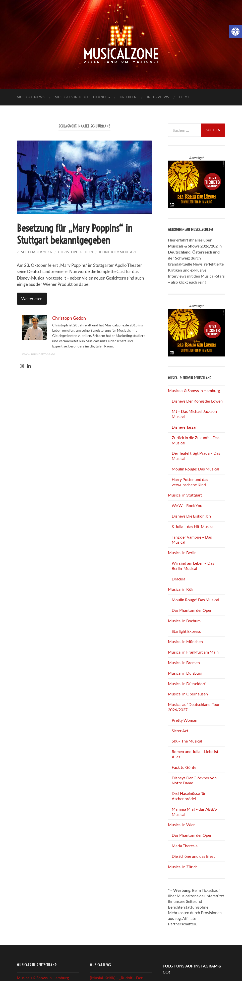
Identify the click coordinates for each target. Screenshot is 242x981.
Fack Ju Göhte (184, 767)
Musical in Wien (182, 824)
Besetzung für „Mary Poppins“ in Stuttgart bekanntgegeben (74, 234)
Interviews (158, 97)
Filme (184, 97)
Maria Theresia (185, 845)
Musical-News (31, 97)
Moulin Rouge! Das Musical (195, 468)
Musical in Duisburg (185, 673)
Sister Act (180, 730)
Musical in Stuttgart (185, 495)
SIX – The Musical (187, 741)
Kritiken (128, 97)
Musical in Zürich (183, 866)
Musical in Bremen (184, 662)
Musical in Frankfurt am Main (193, 652)
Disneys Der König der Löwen (197, 401)
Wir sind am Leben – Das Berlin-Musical (193, 566)
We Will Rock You (187, 505)
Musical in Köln (181, 589)
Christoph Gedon (75, 252)
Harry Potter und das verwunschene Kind (190, 482)
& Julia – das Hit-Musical (193, 526)
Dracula (178, 578)
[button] (235, 31)
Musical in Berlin (182, 552)
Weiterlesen (31, 298)
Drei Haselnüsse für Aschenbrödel (189, 796)
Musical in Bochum (184, 620)
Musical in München (185, 641)
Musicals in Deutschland (80, 97)
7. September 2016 (34, 252)
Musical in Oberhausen (188, 693)
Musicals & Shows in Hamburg (194, 390)
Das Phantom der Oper (192, 610)
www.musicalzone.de (38, 354)
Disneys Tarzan (185, 427)
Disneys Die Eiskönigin (191, 516)
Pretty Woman (184, 720)
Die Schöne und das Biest (193, 856)
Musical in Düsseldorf (186, 683)
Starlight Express (186, 631)
